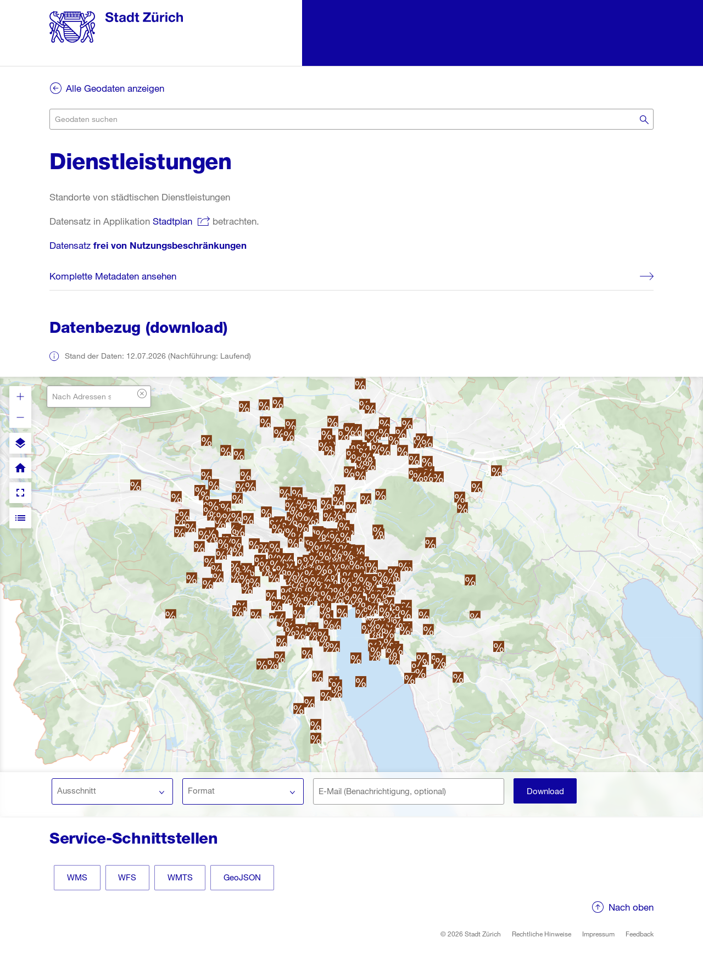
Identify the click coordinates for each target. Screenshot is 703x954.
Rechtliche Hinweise (541, 934)
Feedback (640, 934)
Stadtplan (172, 221)
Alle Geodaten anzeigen (115, 88)
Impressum (598, 934)
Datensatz (148, 245)
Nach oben (631, 908)
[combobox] (351, 119)
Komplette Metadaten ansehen (112, 276)
